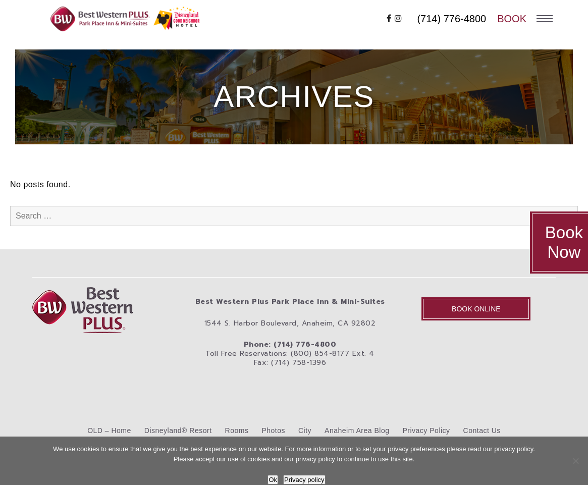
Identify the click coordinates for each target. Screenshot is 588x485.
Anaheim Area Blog (357, 430)
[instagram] (398, 19)
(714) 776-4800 (451, 18)
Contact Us (482, 430)
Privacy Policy (426, 430)
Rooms (237, 430)
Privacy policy (304, 479)
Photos (273, 430)
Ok (273, 479)
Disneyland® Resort (178, 430)
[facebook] (389, 19)
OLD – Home (109, 430)
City (304, 430)
